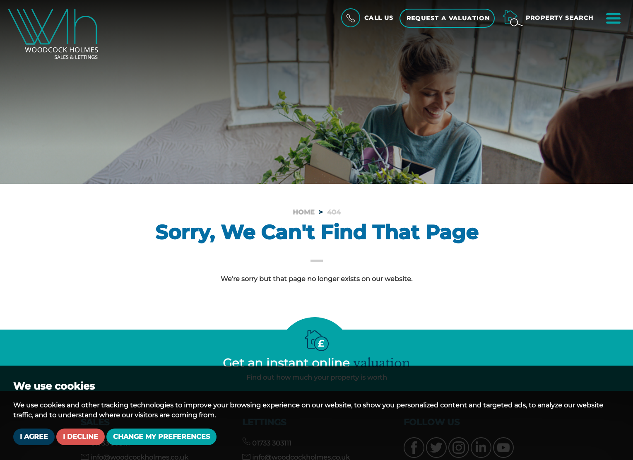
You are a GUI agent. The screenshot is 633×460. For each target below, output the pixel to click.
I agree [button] (34, 437)
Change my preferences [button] (161, 437)
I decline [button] (80, 437)
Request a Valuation (448, 18)
